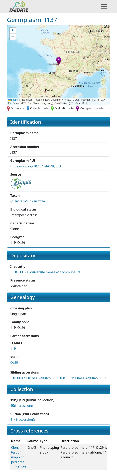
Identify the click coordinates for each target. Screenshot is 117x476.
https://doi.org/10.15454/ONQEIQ (35, 166)
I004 (77, 378)
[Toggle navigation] (104, 6)
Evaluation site (64, 108)
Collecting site (39, 108)
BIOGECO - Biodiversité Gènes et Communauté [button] (45, 272)
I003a (61, 378)
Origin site (17, 108)
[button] (58, 61)
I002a (38, 378)
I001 (13, 378)
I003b (70, 378)
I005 (101, 378)
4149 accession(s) (23, 419)
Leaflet (13, 99)
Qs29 (14, 362)
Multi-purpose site (92, 108)
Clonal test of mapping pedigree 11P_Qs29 (18, 457)
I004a (85, 378)
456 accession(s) (22, 405)
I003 (54, 378)
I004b (93, 378)
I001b (29, 378)
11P (13, 348)
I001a (21, 378)
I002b (46, 378)
